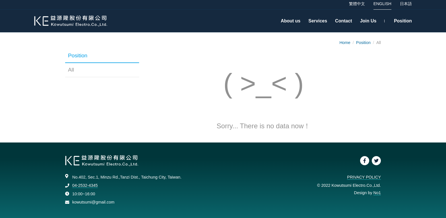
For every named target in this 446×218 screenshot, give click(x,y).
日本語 (406, 5)
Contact (343, 22)
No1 (377, 192)
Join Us (368, 22)
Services (317, 22)
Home (344, 42)
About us (290, 22)
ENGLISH (382, 5)
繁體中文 (357, 5)
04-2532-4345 (85, 185)
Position (403, 22)
